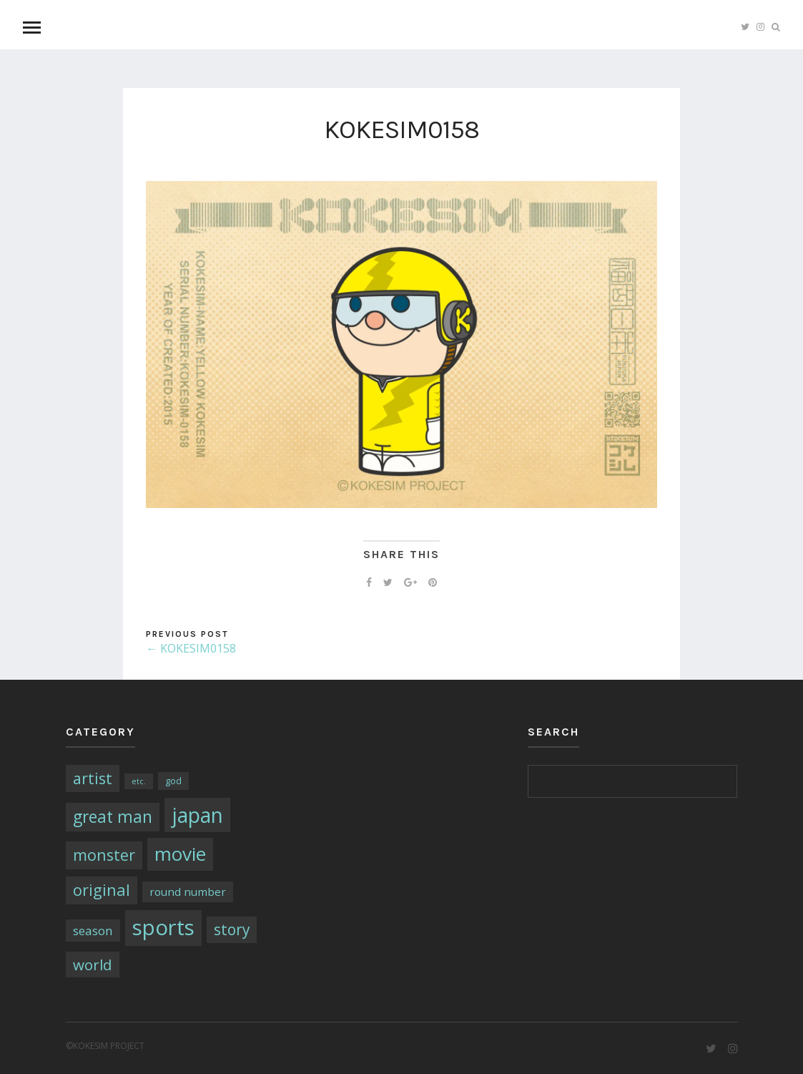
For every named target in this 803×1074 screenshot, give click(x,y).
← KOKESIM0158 (191, 648)
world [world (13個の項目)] (92, 965)
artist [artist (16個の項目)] (92, 778)
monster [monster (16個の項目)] (104, 854)
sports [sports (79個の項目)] (163, 927)
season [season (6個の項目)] (93, 930)
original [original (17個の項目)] (101, 889)
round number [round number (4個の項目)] (187, 891)
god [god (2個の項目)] (173, 780)
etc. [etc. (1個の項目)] (139, 781)
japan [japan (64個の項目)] (197, 815)
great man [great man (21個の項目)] (112, 817)
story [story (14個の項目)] (232, 929)
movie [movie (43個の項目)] (180, 853)
